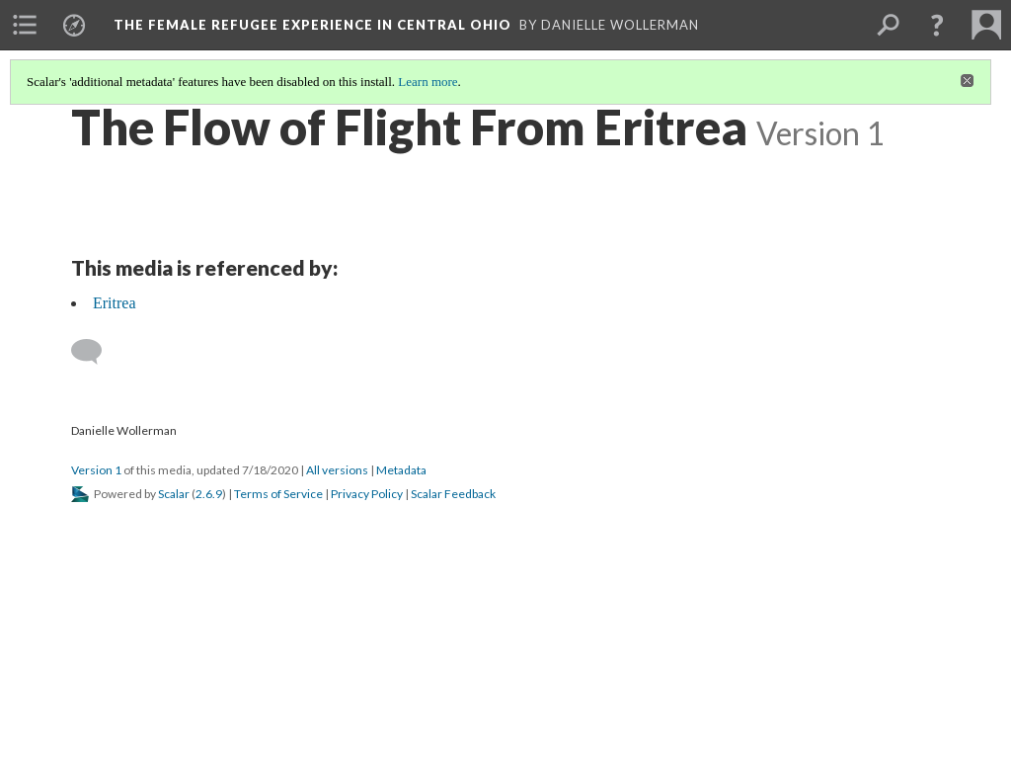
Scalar (174, 493)
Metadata (401, 470)
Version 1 (96, 470)
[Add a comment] (95, 352)
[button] (937, 24)
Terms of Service (278, 493)
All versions (337, 470)
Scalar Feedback (453, 493)
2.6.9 (208, 493)
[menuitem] (24, 24)
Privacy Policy (367, 493)
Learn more (427, 81)
